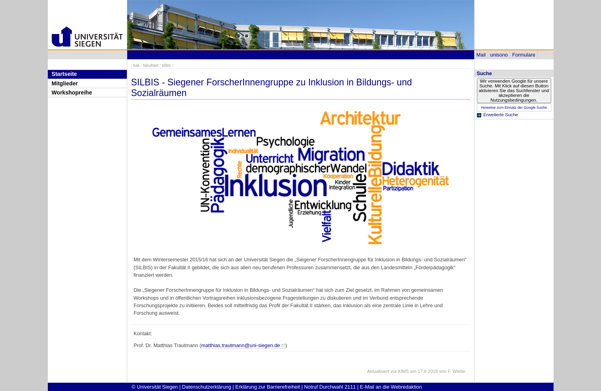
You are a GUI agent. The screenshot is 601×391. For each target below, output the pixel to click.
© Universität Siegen (155, 387)
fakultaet (150, 65)
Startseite (64, 74)
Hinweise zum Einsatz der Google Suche (514, 108)
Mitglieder (65, 83)
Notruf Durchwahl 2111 (330, 387)
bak (136, 65)
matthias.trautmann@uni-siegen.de (240, 345)
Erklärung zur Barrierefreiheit (268, 387)
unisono (499, 55)
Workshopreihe (72, 92)
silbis (166, 65)
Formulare (523, 55)
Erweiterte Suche (500, 114)
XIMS (403, 371)
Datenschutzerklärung (206, 387)
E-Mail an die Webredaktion (391, 387)
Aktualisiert (378, 371)
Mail (481, 55)
